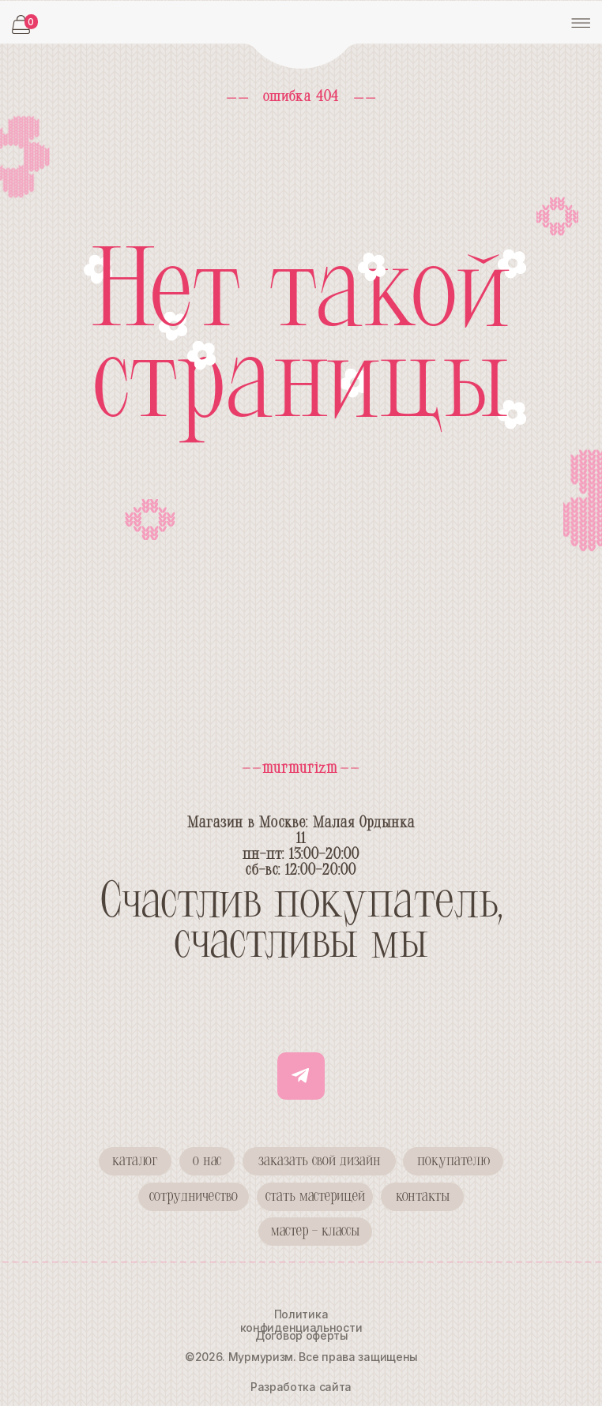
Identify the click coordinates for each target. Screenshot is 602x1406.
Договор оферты (301, 1335)
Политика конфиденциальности (301, 1320)
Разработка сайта (301, 1386)
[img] (301, 35)
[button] (193, 1197)
